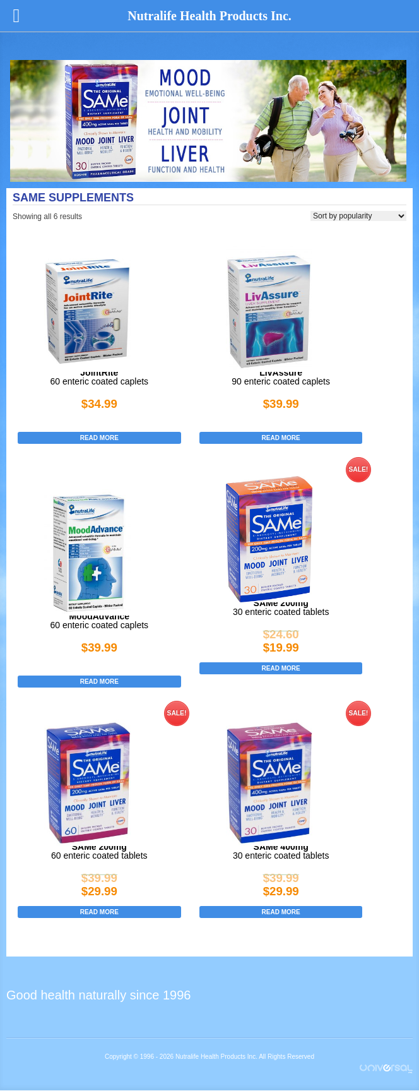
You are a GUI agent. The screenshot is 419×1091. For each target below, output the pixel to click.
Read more (99, 437)
